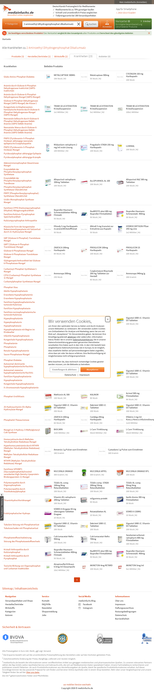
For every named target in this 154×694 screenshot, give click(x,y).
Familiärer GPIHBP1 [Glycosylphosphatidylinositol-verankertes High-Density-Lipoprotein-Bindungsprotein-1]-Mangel (21, 473)
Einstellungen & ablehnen (64, 369)
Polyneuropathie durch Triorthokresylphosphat (14, 490)
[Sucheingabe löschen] (78, 24)
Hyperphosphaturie (13, 322)
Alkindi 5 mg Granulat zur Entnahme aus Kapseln (101, 227)
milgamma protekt (98, 498)
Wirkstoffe (10, 607)
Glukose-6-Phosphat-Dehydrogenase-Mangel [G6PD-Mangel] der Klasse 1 (21, 102)
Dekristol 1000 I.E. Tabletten (98, 406)
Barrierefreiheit (122, 618)
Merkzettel (121, 21)
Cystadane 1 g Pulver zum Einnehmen (125, 449)
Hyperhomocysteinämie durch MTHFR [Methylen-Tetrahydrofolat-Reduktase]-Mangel (22, 448)
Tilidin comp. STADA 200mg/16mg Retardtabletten (99, 485)
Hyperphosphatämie (13, 318)
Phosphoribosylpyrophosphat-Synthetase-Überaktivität (18, 188)
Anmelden (107, 24)
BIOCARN (58, 429)
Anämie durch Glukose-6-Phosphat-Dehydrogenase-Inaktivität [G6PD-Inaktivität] (20, 88)
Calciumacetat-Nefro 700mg (100, 537)
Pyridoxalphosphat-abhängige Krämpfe (22, 157)
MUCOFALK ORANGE (63, 471)
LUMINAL (130, 146)
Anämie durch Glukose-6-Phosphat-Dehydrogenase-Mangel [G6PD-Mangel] (22, 95)
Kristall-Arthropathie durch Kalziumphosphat (16, 550)
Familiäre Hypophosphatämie (17, 376)
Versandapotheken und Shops (19, 600)
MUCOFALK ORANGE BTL (137, 471)
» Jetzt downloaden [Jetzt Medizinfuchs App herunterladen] (126, 12)
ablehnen (72, 337)
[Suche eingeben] (49, 24)
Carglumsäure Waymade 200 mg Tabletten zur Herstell (101, 273)
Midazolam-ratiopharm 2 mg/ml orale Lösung (65, 146)
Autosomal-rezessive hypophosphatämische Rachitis (18, 371)
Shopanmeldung (49, 611)
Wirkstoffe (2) (61, 56)
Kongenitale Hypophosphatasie (18, 339)
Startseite (6, 39)
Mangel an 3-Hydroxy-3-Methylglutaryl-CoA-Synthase (22, 431)
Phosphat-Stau (11, 287)
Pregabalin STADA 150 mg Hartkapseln (102, 146)
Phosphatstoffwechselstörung (18, 537)
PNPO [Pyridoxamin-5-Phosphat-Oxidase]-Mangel (19, 148)
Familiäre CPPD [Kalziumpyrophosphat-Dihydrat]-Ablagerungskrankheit (22, 209)
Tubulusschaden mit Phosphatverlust (21, 528)
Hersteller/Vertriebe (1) (39, 56)
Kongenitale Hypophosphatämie (19, 383)
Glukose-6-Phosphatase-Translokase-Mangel (21, 255)
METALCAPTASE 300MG (64, 75)
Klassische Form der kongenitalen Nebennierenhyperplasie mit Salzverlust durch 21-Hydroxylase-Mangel (22, 229)
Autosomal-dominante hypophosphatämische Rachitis (18, 365)
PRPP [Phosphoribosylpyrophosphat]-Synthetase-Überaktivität (21, 194)
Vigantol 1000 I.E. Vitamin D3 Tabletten (138, 319)
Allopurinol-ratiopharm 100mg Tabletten (65, 180)
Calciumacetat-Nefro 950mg (63, 537)
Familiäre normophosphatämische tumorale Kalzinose (20, 313)
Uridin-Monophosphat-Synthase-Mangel (19, 200)
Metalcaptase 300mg (99, 75)
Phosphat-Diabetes (13, 360)
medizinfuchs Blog (87, 600)
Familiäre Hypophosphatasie (17, 308)
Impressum (84, 374)
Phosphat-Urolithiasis (14, 396)
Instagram (85, 607)
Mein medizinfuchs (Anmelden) (133, 2)
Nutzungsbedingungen (125, 611)
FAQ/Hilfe (46, 604)
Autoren (9, 615)
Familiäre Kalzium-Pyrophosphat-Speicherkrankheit (19, 215)
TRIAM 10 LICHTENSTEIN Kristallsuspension (65, 107)
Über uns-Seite (33, 672)
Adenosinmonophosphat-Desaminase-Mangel (21, 164)
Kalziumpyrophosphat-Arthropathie (20, 220)
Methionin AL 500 (62, 394)
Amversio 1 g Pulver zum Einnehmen (70, 449)
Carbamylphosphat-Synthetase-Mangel (22, 281)
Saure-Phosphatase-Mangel (17, 354)
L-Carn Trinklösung (99, 429)
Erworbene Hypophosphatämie (18, 294)
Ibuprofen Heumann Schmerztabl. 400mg (135, 212)
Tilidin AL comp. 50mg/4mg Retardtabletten (133, 485)
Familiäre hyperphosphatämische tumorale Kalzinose (19, 303)
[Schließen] (149, 32)
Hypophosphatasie (12, 325)
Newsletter (47, 607)
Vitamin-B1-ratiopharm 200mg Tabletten (65, 498)
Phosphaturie (10, 347)
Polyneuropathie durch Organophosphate (14, 484)
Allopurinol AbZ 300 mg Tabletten (136, 180)
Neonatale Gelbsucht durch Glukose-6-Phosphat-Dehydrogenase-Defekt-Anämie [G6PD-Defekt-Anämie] (21, 121)
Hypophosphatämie (13, 380)
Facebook (85, 604)
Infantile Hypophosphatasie (16, 335)
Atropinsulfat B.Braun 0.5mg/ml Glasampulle (64, 565)
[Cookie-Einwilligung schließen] (108, 319)
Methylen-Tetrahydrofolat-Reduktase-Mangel (21, 455)
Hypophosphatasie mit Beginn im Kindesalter (19, 330)
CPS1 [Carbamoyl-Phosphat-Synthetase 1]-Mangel (22, 276)
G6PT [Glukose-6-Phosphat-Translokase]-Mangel (16, 245)
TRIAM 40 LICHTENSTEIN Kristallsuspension (101, 107)
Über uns (119, 600)
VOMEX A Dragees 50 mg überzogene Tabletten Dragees (65, 511)
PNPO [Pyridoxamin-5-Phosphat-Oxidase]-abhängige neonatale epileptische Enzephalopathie (19, 141)
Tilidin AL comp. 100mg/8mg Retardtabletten (61, 485)
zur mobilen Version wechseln (77, 684)
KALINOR (94, 394)
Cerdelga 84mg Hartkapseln (97, 418)
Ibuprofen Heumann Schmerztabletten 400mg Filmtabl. (65, 212)
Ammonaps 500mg (62, 273)
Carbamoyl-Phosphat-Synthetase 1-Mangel (20, 270)
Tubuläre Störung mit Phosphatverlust (21, 524)
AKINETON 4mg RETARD (101, 565)
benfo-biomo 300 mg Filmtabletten (135, 498)
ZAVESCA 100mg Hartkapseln (61, 248)
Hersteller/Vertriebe (14, 604)
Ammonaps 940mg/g (135, 273)
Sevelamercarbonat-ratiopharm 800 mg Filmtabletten (135, 538)
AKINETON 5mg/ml (135, 565)
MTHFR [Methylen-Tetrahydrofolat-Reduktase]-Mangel (20, 462)
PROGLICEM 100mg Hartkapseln (99, 248)
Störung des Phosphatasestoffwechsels (22, 541)
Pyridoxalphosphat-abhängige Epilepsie (22, 153)
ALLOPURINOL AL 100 (100, 180)
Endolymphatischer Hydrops (17, 513)
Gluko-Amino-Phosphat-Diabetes (19, 76)
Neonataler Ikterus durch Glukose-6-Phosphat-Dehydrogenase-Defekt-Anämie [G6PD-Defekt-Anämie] (20, 130)
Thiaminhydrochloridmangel (17, 500)
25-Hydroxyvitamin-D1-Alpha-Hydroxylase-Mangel (18, 408)
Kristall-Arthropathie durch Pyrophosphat (16, 557)
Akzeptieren (92, 369)
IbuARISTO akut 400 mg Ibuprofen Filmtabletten (101, 212)
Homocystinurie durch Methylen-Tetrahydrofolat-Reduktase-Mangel (20, 440)
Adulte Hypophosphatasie (16, 291)
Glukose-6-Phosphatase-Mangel (18, 250)
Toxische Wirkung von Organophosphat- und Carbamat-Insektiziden (22, 567)
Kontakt (45, 600)
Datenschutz (70, 374)
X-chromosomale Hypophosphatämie (21, 387)
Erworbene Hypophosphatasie (18, 298)
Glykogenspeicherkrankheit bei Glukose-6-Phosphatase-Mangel (22, 261)
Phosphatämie (10, 343)
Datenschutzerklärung (83, 339)
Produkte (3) (18, 56)
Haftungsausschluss (124, 607)
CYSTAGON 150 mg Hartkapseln (134, 75)
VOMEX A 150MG (133, 511)
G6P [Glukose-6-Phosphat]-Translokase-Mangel (22, 239)
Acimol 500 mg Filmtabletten (132, 394)
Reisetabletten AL (98, 511)
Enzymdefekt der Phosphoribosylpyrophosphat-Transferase (18, 181)
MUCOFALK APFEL (98, 471)
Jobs (44, 615)
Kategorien (11, 23)
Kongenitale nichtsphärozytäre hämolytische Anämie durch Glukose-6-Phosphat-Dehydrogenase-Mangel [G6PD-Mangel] (22, 111)
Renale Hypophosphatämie (16, 350)
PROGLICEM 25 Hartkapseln (133, 248)
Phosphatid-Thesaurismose (16, 420)
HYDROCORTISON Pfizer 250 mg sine (137, 227)
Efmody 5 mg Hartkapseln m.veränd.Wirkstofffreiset (66, 227)
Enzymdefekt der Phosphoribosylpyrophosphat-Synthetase (18, 172)
